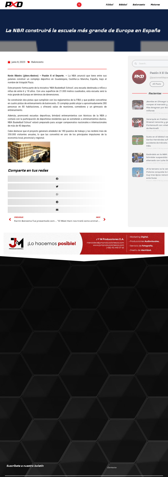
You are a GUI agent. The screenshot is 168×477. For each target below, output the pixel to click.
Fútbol (109, 4)
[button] (79, 4)
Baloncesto (139, 4)
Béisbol (123, 4)
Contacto (111, 467)
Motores (155, 4)
